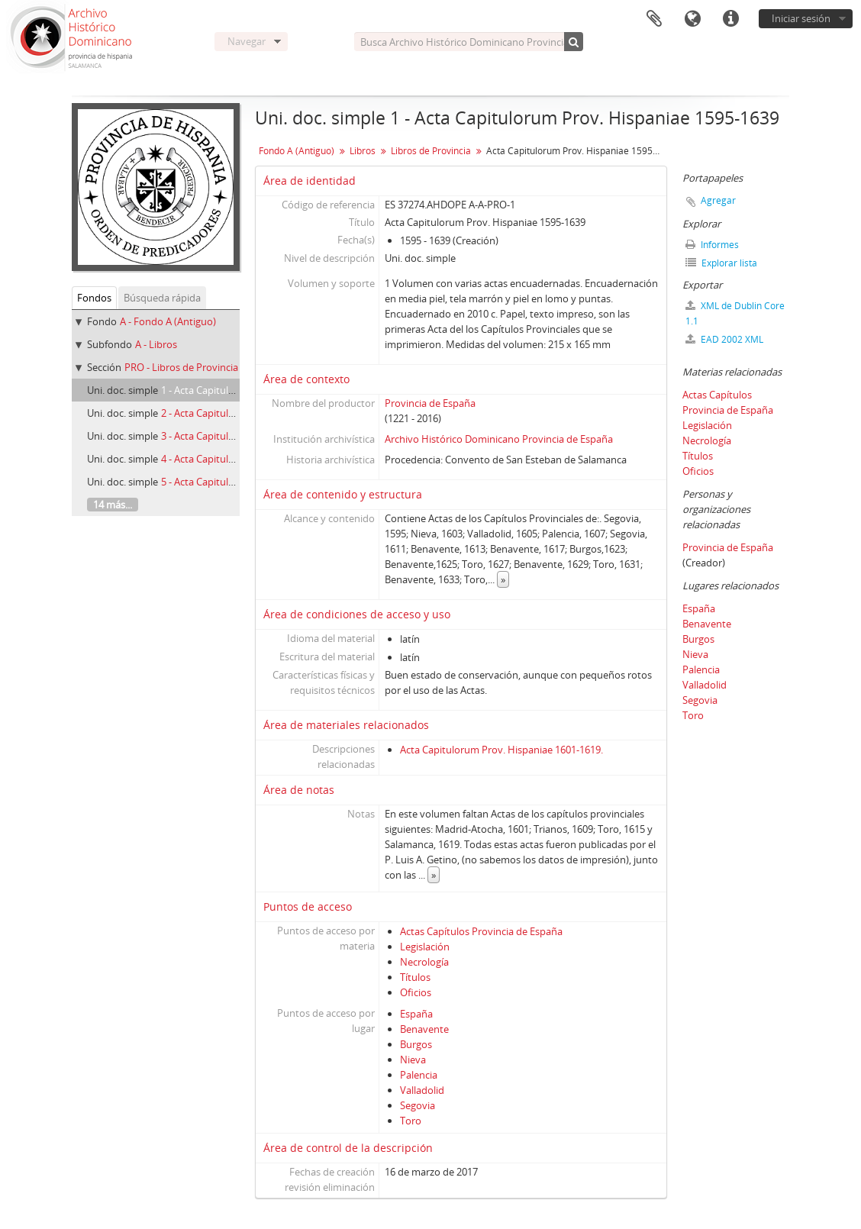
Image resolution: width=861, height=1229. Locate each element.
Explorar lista (721, 262)
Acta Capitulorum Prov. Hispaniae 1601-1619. (501, 749)
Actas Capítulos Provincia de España (481, 931)
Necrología (424, 962)
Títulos (415, 977)
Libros (363, 150)
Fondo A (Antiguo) (296, 150)
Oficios (415, 992)
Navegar (246, 41)
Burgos (416, 1044)
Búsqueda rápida (162, 298)
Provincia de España (430, 403)
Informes (712, 244)
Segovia (417, 1105)
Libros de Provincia (431, 150)
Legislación (425, 946)
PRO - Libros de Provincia (181, 367)
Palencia (418, 1075)
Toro (410, 1120)
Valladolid (422, 1090)
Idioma (692, 19)
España (416, 1014)
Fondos (94, 298)
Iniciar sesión (801, 18)
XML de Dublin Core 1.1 (735, 313)
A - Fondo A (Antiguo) (168, 321)
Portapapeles (654, 19)
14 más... (112, 504)
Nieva (413, 1059)
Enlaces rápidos (730, 19)
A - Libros (156, 344)
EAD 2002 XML (724, 339)
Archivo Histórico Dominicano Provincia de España (499, 439)
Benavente (424, 1029)
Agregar (718, 200)
